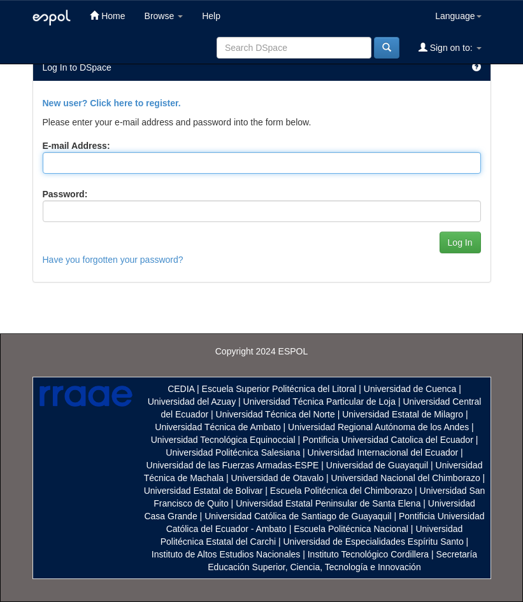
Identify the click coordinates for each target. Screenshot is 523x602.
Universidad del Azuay (192, 401)
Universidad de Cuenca (410, 389)
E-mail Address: (76, 146)
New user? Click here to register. (112, 103)
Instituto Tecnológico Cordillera (368, 554)
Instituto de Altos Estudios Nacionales (226, 554)
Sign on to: (450, 47)
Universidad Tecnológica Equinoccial (223, 440)
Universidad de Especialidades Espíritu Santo (373, 541)
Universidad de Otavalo (277, 478)
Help (211, 16)
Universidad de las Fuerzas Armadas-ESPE (233, 465)
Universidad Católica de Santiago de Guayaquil (297, 516)
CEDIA (181, 389)
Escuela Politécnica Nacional (351, 529)
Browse (164, 16)
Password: (65, 194)
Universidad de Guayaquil (377, 465)
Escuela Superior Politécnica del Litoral (279, 389)
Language (458, 16)
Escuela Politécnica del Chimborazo (341, 491)
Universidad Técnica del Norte (275, 414)
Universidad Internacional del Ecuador (383, 452)
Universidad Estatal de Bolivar (203, 491)
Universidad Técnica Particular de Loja (319, 401)
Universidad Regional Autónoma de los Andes (378, 427)
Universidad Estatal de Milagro (402, 414)
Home (107, 15)
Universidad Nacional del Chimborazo (405, 478)
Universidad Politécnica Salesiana (233, 452)
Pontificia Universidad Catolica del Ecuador (388, 440)
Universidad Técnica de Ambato (217, 427)
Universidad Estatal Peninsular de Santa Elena (328, 503)
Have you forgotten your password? (113, 260)
